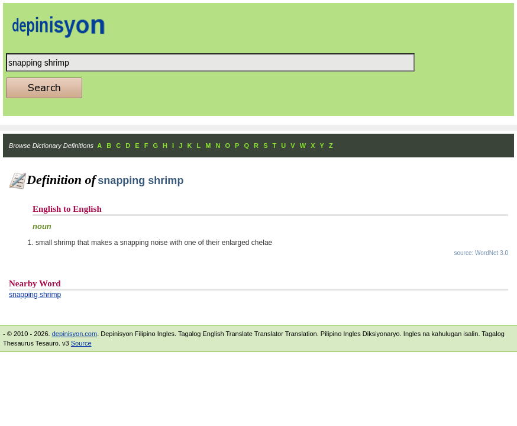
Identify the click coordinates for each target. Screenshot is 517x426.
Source (81, 343)
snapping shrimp (35, 295)
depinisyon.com (74, 333)
